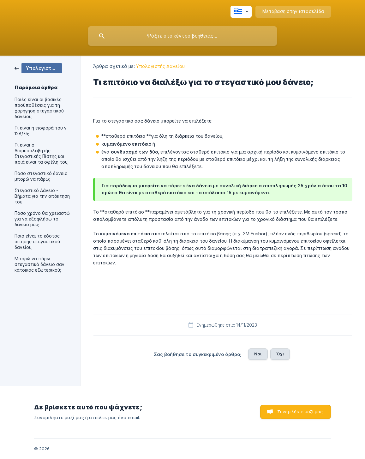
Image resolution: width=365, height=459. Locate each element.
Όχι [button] (280, 353)
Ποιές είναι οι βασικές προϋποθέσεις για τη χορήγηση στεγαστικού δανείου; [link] (39, 108)
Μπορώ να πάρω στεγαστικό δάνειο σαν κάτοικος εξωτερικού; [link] (39, 264)
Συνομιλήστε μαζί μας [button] (300, 411)
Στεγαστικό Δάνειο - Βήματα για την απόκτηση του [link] (42, 196)
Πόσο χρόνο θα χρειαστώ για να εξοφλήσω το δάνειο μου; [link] (42, 219)
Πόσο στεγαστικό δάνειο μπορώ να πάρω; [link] (41, 176)
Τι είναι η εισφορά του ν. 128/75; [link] (41, 130)
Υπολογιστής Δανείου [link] (160, 66)
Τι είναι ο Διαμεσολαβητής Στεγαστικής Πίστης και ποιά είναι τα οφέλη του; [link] (42, 153)
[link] (38, 68)
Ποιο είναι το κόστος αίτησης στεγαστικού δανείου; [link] (37, 241)
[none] (241, 12)
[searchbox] (182, 36)
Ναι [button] (257, 353)
